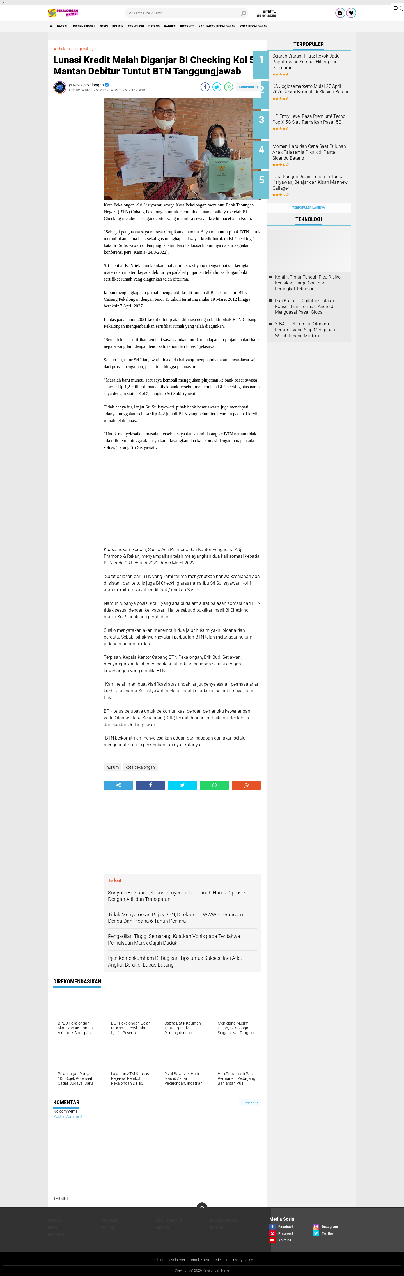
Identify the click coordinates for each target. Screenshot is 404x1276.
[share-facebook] (205, 86)
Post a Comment (67, 1116)
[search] (186, 13)
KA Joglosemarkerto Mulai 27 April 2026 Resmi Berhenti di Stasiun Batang (315, 90)
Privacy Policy (245, 1260)
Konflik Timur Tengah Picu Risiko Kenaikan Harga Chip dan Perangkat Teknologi (308, 272)
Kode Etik (221, 1260)
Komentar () (248, 87)
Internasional (94, 26)
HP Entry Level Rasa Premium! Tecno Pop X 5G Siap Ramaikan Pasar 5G (316, 118)
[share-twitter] (216, 86)
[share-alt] (118, 785)
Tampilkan (250, 1102)
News (119, 26)
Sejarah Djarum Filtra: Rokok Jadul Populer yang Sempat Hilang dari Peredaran (314, 61)
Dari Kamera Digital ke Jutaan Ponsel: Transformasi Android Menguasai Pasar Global (304, 295)
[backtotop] (202, 1207)
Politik (137, 26)
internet (223, 26)
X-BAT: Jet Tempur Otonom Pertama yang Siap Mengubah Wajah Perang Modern (305, 318)
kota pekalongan (303, 26)
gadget (201, 26)
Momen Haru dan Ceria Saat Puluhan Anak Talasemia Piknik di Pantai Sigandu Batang (314, 149)
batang (182, 26)
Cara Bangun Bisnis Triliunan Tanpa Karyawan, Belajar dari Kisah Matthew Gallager (315, 175)
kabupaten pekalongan (259, 26)
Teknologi (159, 26)
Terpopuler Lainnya (308, 197)
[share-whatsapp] (228, 86)
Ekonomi (109, 1220)
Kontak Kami (198, 1260)
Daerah (67, 26)
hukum (66, 48)
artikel (163, 1227)
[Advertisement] (75, 182)
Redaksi (154, 1260)
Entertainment (170, 1220)
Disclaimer (174, 1260)
